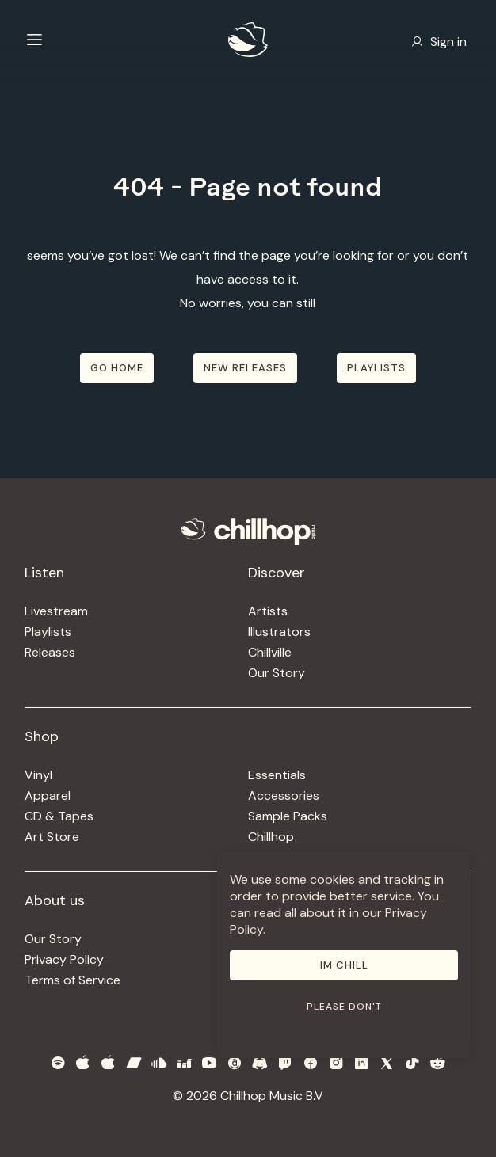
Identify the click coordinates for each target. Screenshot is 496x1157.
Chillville (270, 652)
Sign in (439, 41)
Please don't (344, 1006)
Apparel (48, 795)
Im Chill (344, 965)
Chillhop (271, 836)
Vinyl (38, 775)
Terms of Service (72, 980)
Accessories (283, 795)
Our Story (276, 672)
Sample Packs (287, 816)
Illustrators (279, 631)
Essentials (277, 775)
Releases (50, 652)
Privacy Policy (64, 959)
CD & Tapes (59, 816)
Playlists (48, 631)
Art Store (52, 836)
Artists (268, 611)
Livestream (56, 611)
